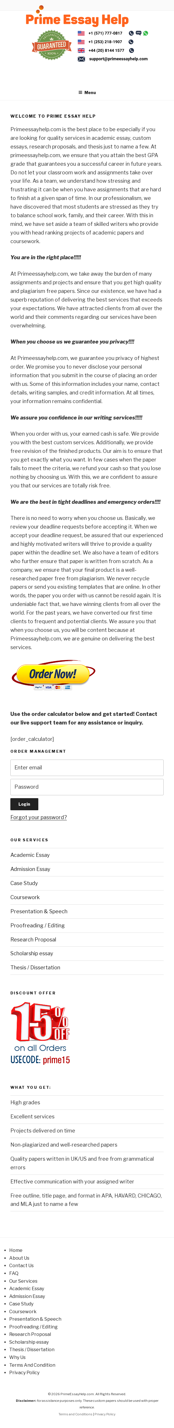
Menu (87, 92)
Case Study (24, 883)
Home (15, 1250)
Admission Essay (30, 869)
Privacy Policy (24, 1372)
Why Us (17, 1357)
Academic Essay (30, 855)
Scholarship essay (31, 953)
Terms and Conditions (75, 1414)
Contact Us (21, 1265)
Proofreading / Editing (37, 925)
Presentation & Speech (38, 911)
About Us (19, 1258)
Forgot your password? (38, 817)
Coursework (25, 897)
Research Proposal (33, 940)
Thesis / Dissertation (35, 967)
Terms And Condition (32, 1365)
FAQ (13, 1273)
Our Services (23, 1281)
